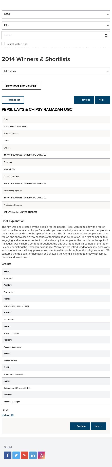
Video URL (8, 415)
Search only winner (17, 44)
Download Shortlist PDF (21, 85)
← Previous (84, 100)
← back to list (13, 100)
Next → (102, 100)
